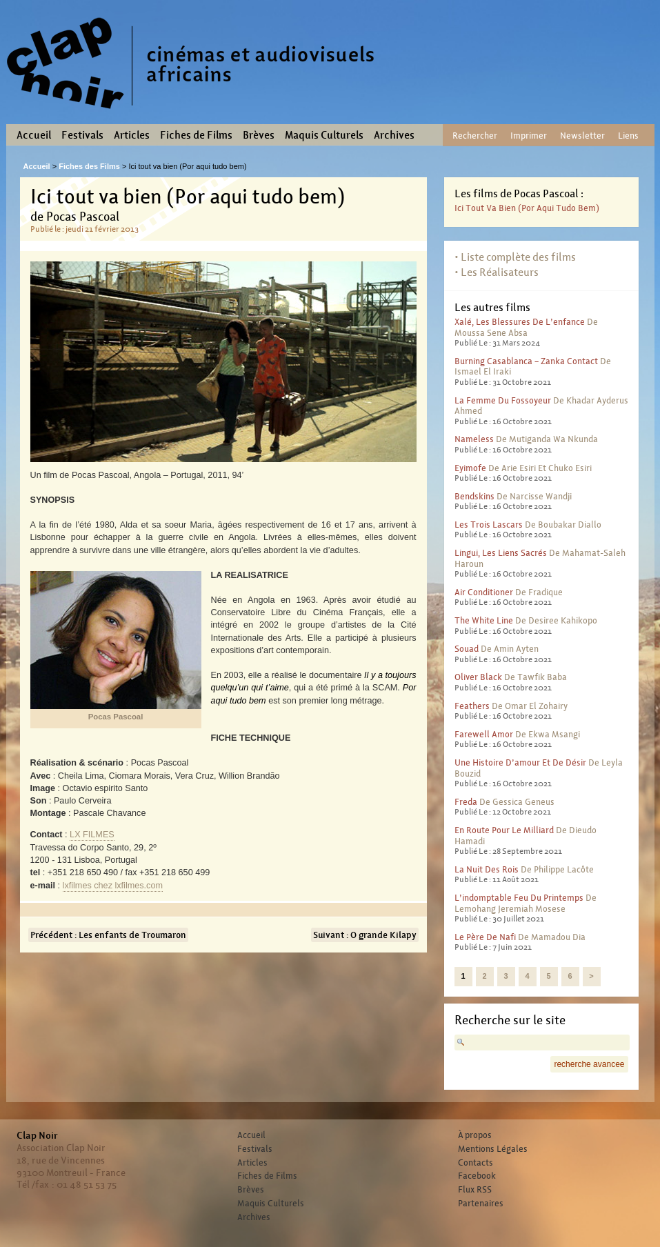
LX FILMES (92, 834)
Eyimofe (470, 468)
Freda (465, 802)
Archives (394, 135)
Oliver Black (478, 677)
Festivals (82, 135)
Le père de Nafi (485, 937)
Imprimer (528, 135)
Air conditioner (483, 592)
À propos (475, 1135)
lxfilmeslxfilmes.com (113, 885)
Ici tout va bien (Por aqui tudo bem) (526, 208)
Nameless (474, 439)
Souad (466, 649)
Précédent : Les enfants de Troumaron (108, 935)
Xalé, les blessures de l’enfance (519, 322)
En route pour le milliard (504, 830)
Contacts (475, 1162)
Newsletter (582, 135)
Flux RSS (475, 1189)
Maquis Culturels (324, 135)
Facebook (477, 1175)
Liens (628, 135)
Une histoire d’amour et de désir (520, 762)
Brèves (258, 135)
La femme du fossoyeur (502, 400)
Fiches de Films (196, 135)
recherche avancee (589, 1064)
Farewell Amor (483, 734)
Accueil (34, 135)
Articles (132, 135)
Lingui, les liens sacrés (500, 553)
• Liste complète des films (515, 256)
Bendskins (474, 496)
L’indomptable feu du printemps (518, 897)
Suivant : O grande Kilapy (365, 935)
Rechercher (474, 135)
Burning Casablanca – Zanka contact (526, 361)
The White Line (483, 620)
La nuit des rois (486, 869)
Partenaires (480, 1203)
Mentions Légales (493, 1149)
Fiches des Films (89, 166)
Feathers (472, 706)
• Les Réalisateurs (496, 272)
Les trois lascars (488, 524)
